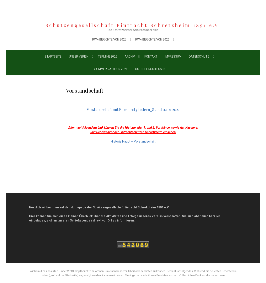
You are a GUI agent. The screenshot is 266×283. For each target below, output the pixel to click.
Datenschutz (199, 56)
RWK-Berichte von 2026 (152, 39)
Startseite (53, 56)
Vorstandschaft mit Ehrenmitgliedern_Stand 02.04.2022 (133, 109)
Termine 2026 (107, 56)
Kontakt (150, 56)
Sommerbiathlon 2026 (111, 69)
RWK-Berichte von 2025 (109, 39)
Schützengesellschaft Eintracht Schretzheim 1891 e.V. (133, 25)
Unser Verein (78, 56)
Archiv (130, 56)
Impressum (173, 56)
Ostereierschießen (150, 69)
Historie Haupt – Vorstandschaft (133, 141)
